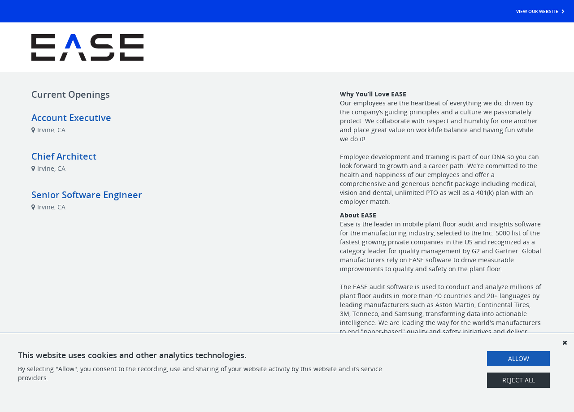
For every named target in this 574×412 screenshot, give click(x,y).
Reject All (518, 380)
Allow (518, 358)
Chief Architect (63, 156)
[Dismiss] (564, 342)
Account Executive (71, 118)
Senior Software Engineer (86, 195)
